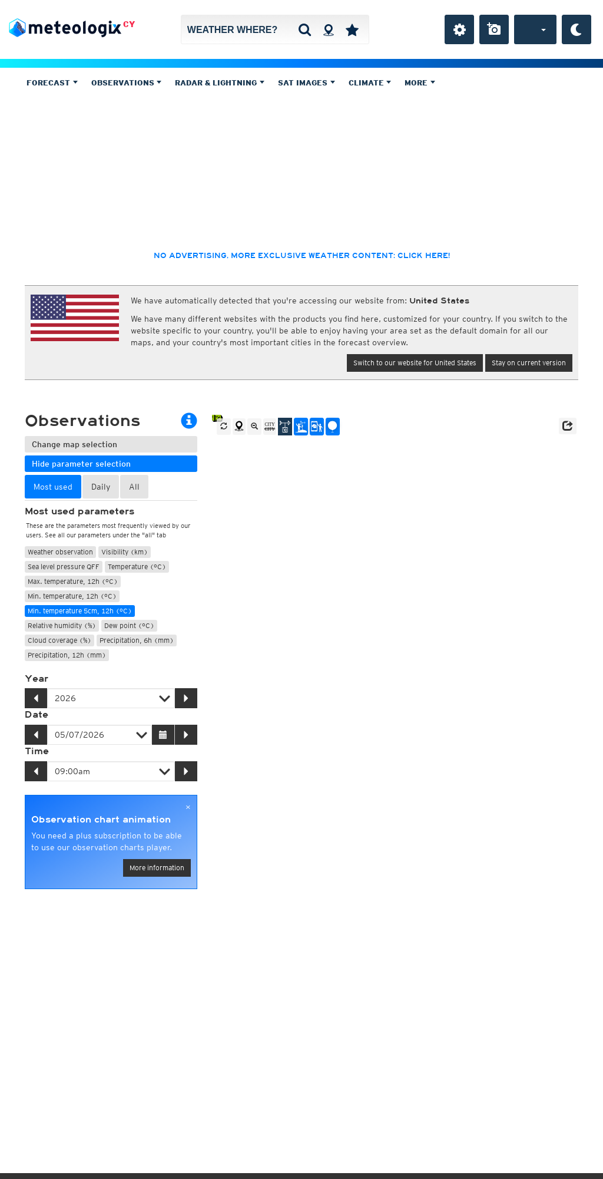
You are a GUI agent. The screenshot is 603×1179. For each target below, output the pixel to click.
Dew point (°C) (129, 625)
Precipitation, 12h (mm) (67, 654)
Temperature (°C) (137, 566)
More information (157, 867)
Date (36, 714)
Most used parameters (79, 511)
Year (36, 678)
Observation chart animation (101, 819)
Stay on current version (529, 362)
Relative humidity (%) (62, 625)
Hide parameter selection (81, 463)
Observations (126, 82)
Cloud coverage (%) (59, 640)
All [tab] (134, 486)
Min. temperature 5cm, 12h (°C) (80, 610)
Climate (370, 82)
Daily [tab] (100, 486)
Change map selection (74, 444)
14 (216, 418)
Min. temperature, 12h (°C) (72, 596)
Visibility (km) (124, 551)
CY (129, 24)
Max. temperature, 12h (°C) (73, 581)
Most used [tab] (53, 486)
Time (37, 751)
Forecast (52, 82)
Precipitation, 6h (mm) (137, 640)
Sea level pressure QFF (64, 566)
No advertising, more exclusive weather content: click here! (302, 256)
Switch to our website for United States (414, 362)
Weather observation (60, 551)
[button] (568, 426)
